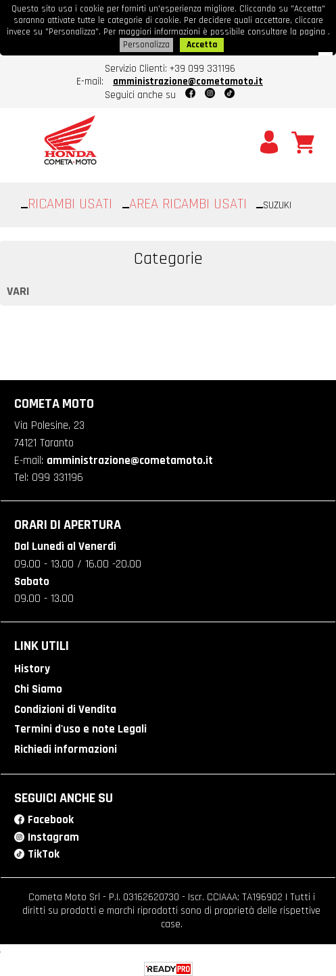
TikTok (43, 848)
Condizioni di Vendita (65, 704)
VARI (18, 288)
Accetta (202, 42)
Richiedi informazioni (65, 744)
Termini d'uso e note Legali (80, 724)
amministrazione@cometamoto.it (188, 78)
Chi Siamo (38, 685)
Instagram (53, 831)
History (31, 664)
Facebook (51, 814)
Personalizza (146, 42)
